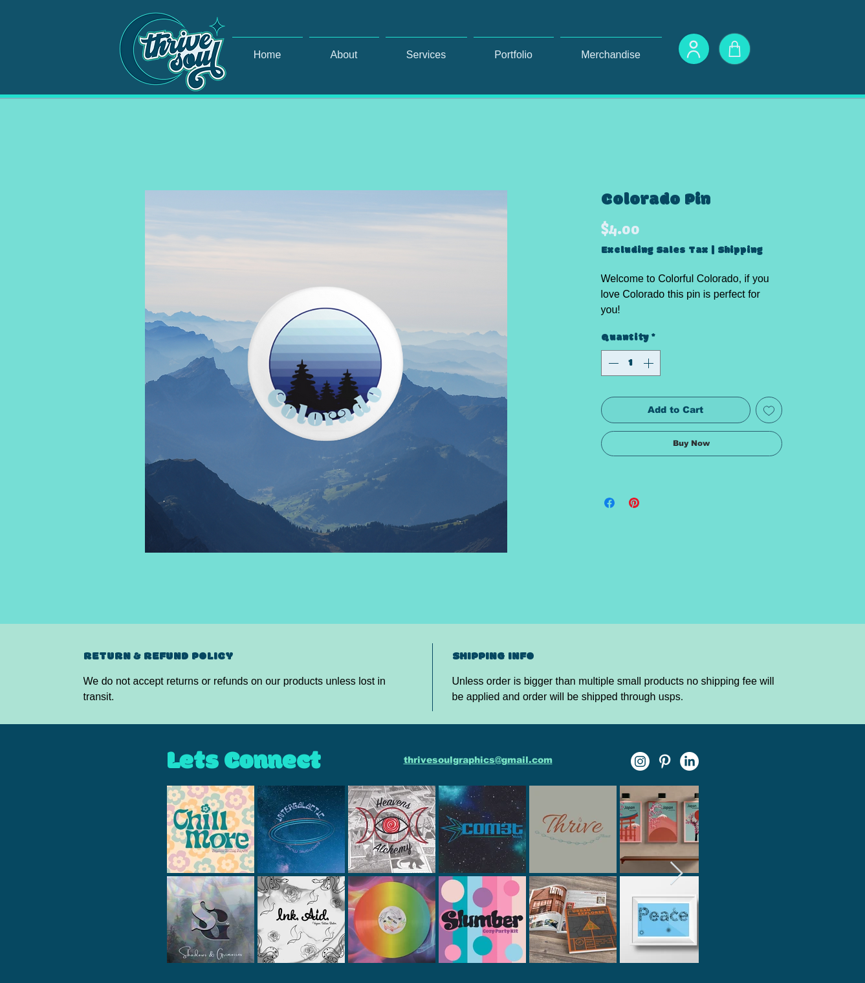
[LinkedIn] (689, 761)
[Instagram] (640, 761)
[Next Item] (676, 874)
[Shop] (734, 49)
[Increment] (650, 363)
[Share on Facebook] (609, 503)
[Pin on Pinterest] (634, 503)
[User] (694, 49)
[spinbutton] (631, 363)
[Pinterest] (664, 761)
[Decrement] (612, 363)
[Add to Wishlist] (769, 410)
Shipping (740, 250)
